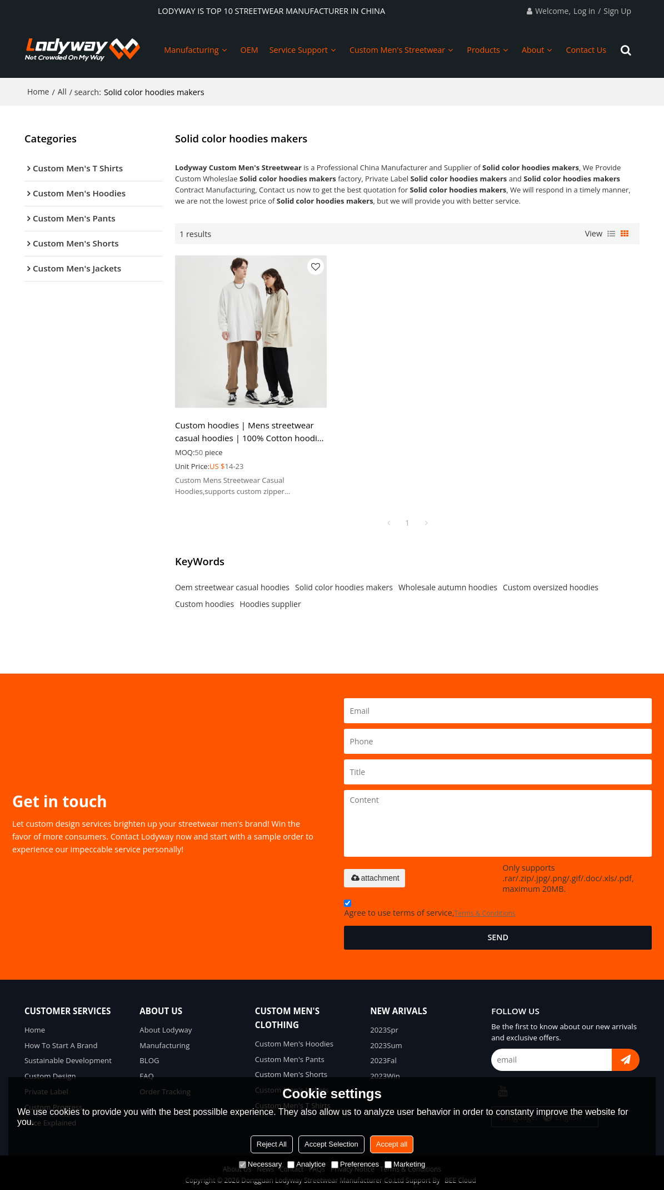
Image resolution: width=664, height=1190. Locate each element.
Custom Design (50, 1072)
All (62, 91)
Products (483, 50)
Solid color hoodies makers (344, 582)
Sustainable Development (68, 1056)
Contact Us (586, 50)
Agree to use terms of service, (429, 905)
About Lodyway (165, 1025)
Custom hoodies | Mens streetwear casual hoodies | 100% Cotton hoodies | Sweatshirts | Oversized (244, 427)
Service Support (298, 50)
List (611, 233)
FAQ (146, 1072)
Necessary (260, 1164)
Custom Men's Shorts (291, 1070)
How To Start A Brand (61, 1041)
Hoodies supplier (270, 599)
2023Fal (383, 1056)
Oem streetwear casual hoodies (232, 582)
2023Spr (384, 1025)
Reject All (272, 1144)
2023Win (385, 1072)
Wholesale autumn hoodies (447, 582)
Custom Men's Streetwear (397, 50)
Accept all (391, 1144)
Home (38, 91)
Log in (584, 11)
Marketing (405, 1164)
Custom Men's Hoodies (294, 1039)
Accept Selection (331, 1144)
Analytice (306, 1164)
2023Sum (386, 1041)
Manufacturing (191, 50)
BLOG (149, 1056)
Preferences (355, 1164)
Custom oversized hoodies (550, 582)
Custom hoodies (204, 599)
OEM (249, 50)
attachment (374, 873)
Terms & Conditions (485, 909)
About (533, 50)
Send (497, 932)
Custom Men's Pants (289, 1055)
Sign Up (617, 11)
